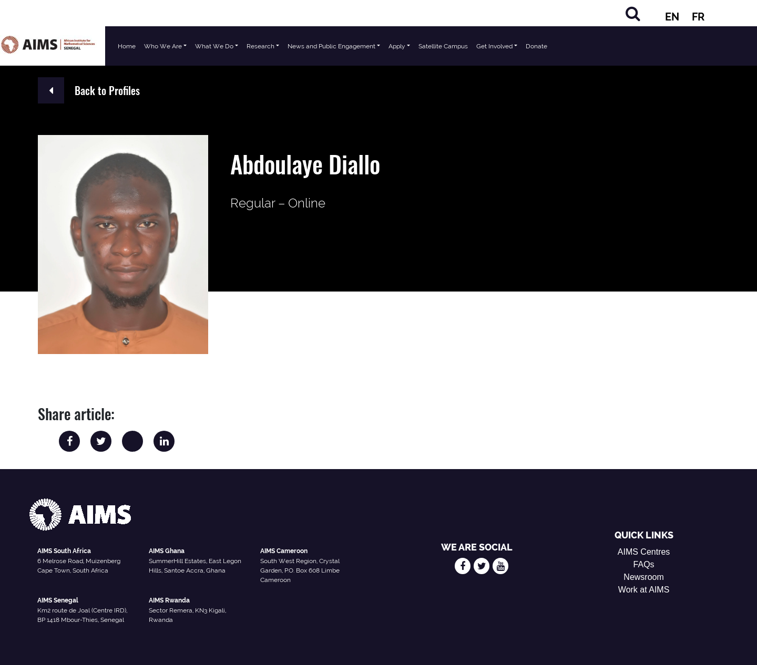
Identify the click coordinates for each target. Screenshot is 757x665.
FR (698, 17)
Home (127, 46)
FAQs (643, 564)
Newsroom (643, 577)
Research (260, 46)
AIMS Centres (644, 551)
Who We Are (163, 46)
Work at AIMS (644, 589)
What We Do (214, 46)
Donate (536, 46)
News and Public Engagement (331, 46)
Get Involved (494, 46)
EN (672, 17)
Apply (396, 46)
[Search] (633, 13)
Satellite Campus (443, 46)
